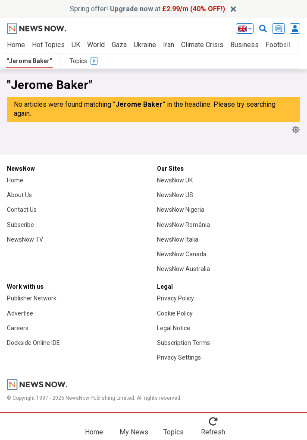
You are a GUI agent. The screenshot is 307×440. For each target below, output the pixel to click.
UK (76, 45)
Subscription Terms (183, 342)
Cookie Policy (175, 313)
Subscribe (20, 224)
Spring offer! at (147, 9)
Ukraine (145, 45)
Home (16, 45)
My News (133, 432)
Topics (173, 432)
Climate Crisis (202, 45)
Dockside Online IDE (33, 342)
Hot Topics (48, 45)
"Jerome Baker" (29, 60)
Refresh (213, 432)
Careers (17, 328)
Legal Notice (173, 328)
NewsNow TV (25, 239)
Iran (168, 45)
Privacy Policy (175, 298)
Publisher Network (31, 298)
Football (278, 45)
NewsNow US (175, 194)
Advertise (20, 313)
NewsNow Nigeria (180, 209)
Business (244, 45)
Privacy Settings (179, 357)
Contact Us (22, 209)
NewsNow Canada (182, 254)
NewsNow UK (175, 180)
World (96, 45)
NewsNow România (183, 224)
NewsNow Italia (177, 239)
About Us (19, 194)
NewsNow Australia (183, 268)
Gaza (119, 45)
